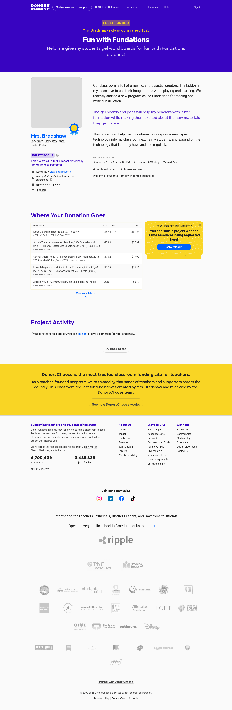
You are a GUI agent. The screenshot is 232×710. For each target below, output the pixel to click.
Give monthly (155, 451)
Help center (183, 429)
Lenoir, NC (101, 162)
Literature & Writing (147, 162)
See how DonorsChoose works (116, 403)
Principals (102, 516)
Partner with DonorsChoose (116, 677)
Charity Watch (89, 446)
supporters (50, 459)
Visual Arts (171, 162)
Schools (133, 696)
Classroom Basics (133, 169)
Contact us (183, 451)
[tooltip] (57, 155)
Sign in (197, 7)
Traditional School (106, 169)
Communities (184, 434)
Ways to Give (157, 425)
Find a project (155, 429)
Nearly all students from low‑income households (124, 176)
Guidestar (60, 450)
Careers (123, 451)
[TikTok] (133, 499)
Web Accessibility (128, 455)
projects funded (94, 459)
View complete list (86, 295)
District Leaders (124, 516)
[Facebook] (122, 499)
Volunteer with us (157, 455)
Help (166, 7)
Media (180, 438)
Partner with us (134, 7)
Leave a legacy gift (158, 459)
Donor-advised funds (159, 442)
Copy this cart (174, 247)
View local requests (60, 171)
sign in (82, 333)
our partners (154, 526)
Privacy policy (101, 696)
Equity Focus (125, 438)
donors (41, 189)
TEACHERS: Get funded (107, 7)
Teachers (86, 516)
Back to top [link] (116, 349)
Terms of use (119, 696)
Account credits (156, 434)
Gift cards (153, 438)
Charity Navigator (40, 450)
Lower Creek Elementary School (48, 141)
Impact (122, 434)
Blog (188, 438)
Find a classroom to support (72, 7)
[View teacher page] (56, 102)
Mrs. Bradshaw (48, 136)
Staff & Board (126, 446)
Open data (182, 442)
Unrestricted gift (156, 463)
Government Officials (161, 516)
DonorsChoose (40, 7)
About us (153, 7)
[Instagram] (99, 499)
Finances (123, 442)
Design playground (187, 446)
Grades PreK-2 (121, 162)
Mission (123, 429)
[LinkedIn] (110, 499)
